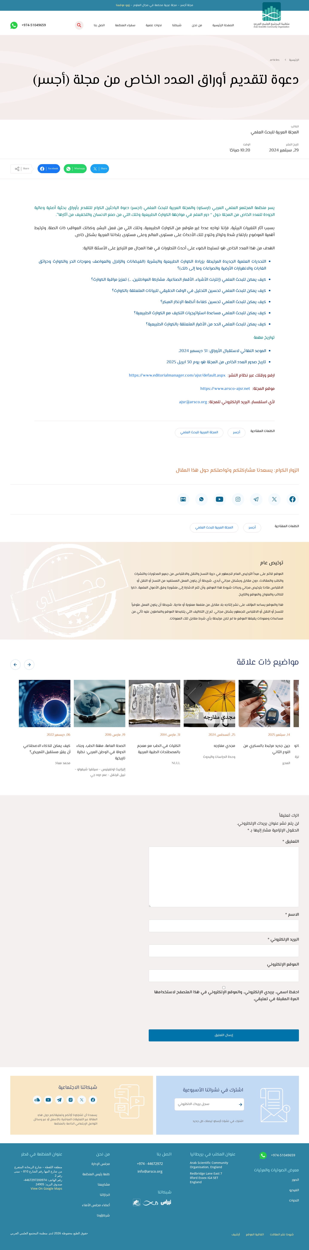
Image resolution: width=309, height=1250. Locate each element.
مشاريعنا (104, 1184)
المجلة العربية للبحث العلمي (199, 432)
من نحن (197, 25)
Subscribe (239, 1104)
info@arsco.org (150, 1171)
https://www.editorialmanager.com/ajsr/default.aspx (177, 375)
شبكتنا (177, 25)
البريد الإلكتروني (283, 939)
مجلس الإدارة (100, 1164)
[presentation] (15, 664)
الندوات (294, 1200)
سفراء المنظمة (125, 25)
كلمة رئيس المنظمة (96, 1174)
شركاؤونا (103, 1215)
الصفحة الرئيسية (223, 25)
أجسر (236, 432)
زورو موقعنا (123, 5)
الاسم (292, 914)
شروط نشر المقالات (282, 1234)
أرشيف (236, 1234)
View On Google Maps (46, 1188)
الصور (295, 1180)
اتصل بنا (99, 25)
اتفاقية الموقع (255, 1234)
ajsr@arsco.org (193, 402)
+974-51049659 (34, 25)
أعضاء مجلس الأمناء (96, 1205)
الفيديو (294, 1190)
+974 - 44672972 (150, 1163)
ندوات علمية (154, 25)
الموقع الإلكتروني (283, 964)
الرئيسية (294, 60)
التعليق (290, 841)
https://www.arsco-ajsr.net (225, 389)
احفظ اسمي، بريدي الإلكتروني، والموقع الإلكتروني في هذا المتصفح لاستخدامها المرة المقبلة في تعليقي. (226, 996)
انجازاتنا (105, 1195)
